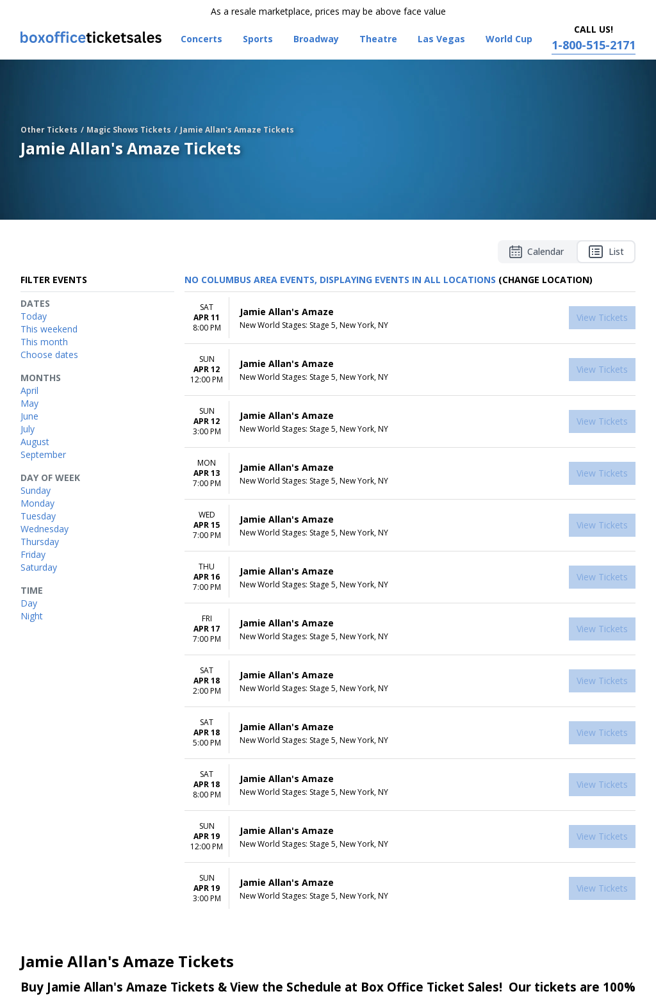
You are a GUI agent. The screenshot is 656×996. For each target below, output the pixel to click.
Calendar (536, 251)
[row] (410, 318)
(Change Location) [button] (545, 279)
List (606, 251)
